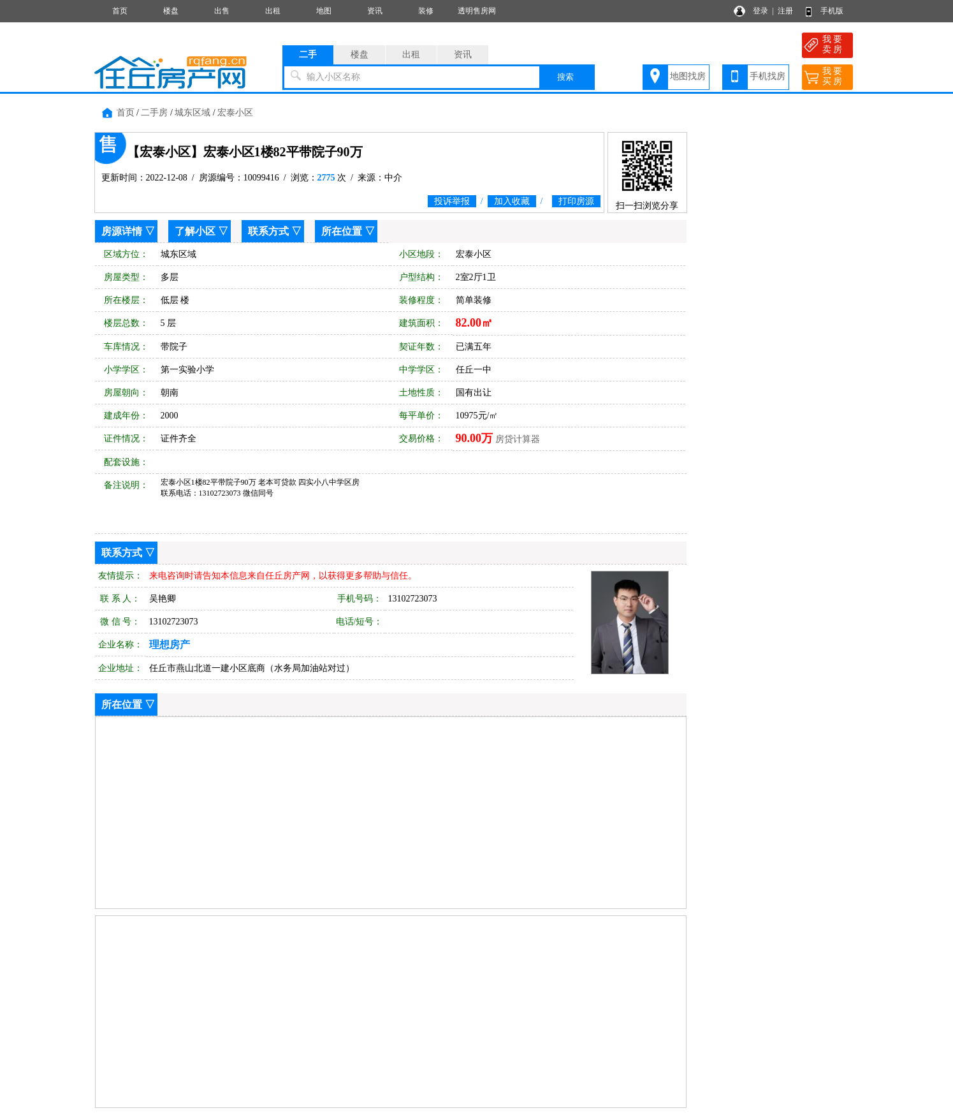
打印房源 (576, 201)
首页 (119, 10)
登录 (760, 10)
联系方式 (268, 231)
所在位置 (341, 231)
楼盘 (170, 10)
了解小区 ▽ (201, 231)
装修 (425, 10)
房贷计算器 (517, 439)
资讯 (374, 10)
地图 (323, 10)
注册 (785, 10)
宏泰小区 (235, 112)
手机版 (831, 10)
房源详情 (121, 231)
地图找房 (688, 76)
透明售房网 (477, 10)
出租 (272, 10)
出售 (221, 10)
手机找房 (767, 76)
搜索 (565, 77)
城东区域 (192, 112)
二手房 (154, 112)
